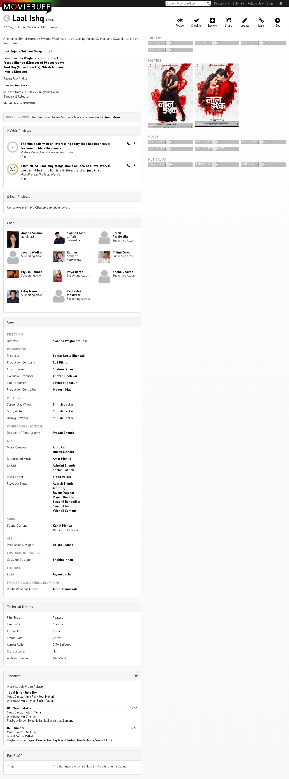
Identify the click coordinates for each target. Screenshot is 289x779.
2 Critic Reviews (19, 130)
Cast (10, 223)
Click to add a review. (52, 207)
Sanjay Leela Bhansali (69, 356)
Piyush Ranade (31, 272)
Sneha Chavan (123, 272)
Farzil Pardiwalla (120, 235)
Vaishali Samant (65, 511)
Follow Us (255, 3)
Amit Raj (59, 447)
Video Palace (62, 477)
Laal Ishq (28, 18)
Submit (238, 3)
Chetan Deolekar (65, 376)
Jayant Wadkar (31, 252)
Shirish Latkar (63, 404)
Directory (221, 3)
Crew (11, 322)
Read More (112, 117)
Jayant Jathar (63, 574)
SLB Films (60, 362)
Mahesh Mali (62, 389)
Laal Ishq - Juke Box (22, 692)
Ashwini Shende (64, 465)
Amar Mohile (62, 459)
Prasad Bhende (64, 433)
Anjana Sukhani (21, 51)
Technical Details (20, 606)
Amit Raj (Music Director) (21, 67)
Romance (21, 85)
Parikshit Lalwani (65, 530)
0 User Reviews (18, 196)
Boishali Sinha (63, 545)
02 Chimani (15, 728)
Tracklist (13, 675)
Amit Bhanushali (65, 589)
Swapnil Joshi (44, 51)
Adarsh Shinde (63, 483)
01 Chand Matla (19, 708)
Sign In (271, 3)
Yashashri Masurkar (74, 293)
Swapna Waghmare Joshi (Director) (37, 58)
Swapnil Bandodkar (66, 502)
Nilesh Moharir (63, 452)
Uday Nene (29, 291)
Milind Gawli (122, 252)
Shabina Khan (63, 369)
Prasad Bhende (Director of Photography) (33, 63)
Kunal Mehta (62, 525)
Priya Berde (75, 272)
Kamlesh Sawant (73, 254)
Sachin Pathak (63, 470)
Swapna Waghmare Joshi (71, 341)
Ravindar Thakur (65, 383)
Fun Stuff (14, 755)
